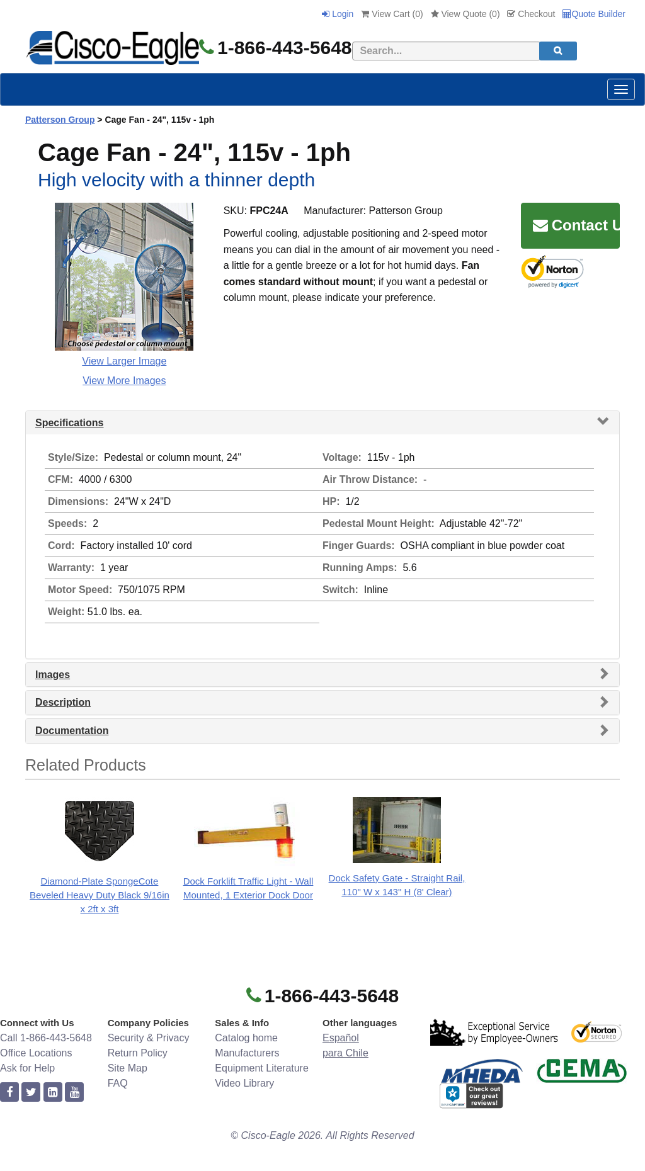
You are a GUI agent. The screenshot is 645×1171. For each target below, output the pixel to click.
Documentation (71, 730)
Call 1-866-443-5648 (46, 1037)
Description (63, 702)
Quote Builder (593, 14)
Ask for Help (27, 1068)
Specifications (69, 422)
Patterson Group (59, 120)
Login (337, 14)
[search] (558, 51)
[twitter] (30, 1092)
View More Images (124, 380)
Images (52, 674)
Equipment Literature (262, 1068)
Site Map (127, 1068)
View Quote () (465, 14)
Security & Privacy (149, 1037)
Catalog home (246, 1037)
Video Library (244, 1083)
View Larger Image (124, 361)
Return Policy (138, 1053)
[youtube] (74, 1092)
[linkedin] (52, 1092)
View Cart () (392, 14)
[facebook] (9, 1092)
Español (340, 1037)
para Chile (345, 1053)
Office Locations (36, 1053)
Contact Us (576, 225)
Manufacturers (247, 1053)
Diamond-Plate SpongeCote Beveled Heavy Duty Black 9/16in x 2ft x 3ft (99, 895)
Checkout (531, 14)
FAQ (118, 1083)
